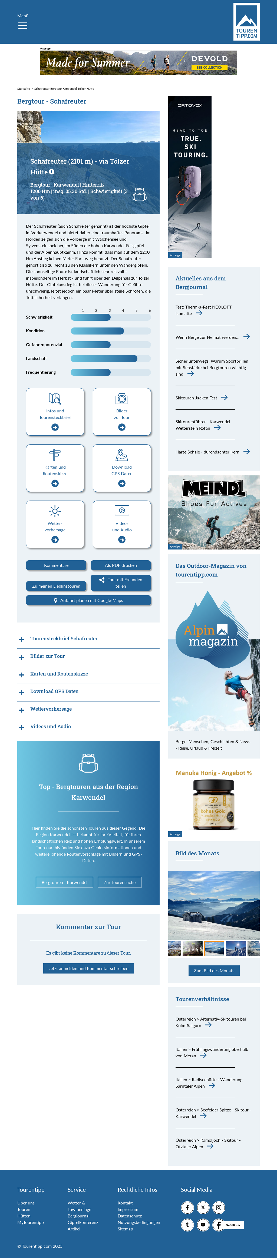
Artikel (74, 1228)
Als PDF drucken (121, 565)
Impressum (128, 1209)
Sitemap (125, 1228)
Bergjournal (79, 1215)
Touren (23, 1209)
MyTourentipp (30, 1222)
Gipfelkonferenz (83, 1222)
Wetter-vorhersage (55, 532)
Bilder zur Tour (122, 419)
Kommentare (56, 565)
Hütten (24, 1215)
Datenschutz (130, 1215)
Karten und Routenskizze (55, 475)
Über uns (26, 1202)
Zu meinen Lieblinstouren (56, 585)
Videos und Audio (122, 532)
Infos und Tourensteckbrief (55, 419)
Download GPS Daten (122, 475)
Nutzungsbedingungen (139, 1222)
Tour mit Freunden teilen (120, 582)
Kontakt (125, 1202)
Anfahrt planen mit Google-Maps (88, 601)
